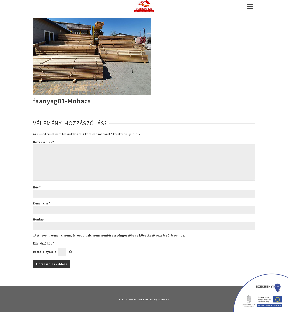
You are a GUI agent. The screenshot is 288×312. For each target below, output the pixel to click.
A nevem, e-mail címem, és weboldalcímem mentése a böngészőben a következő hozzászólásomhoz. (111, 235)
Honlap (38, 219)
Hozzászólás (43, 142)
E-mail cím (41, 203)
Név (37, 187)
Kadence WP (163, 299)
